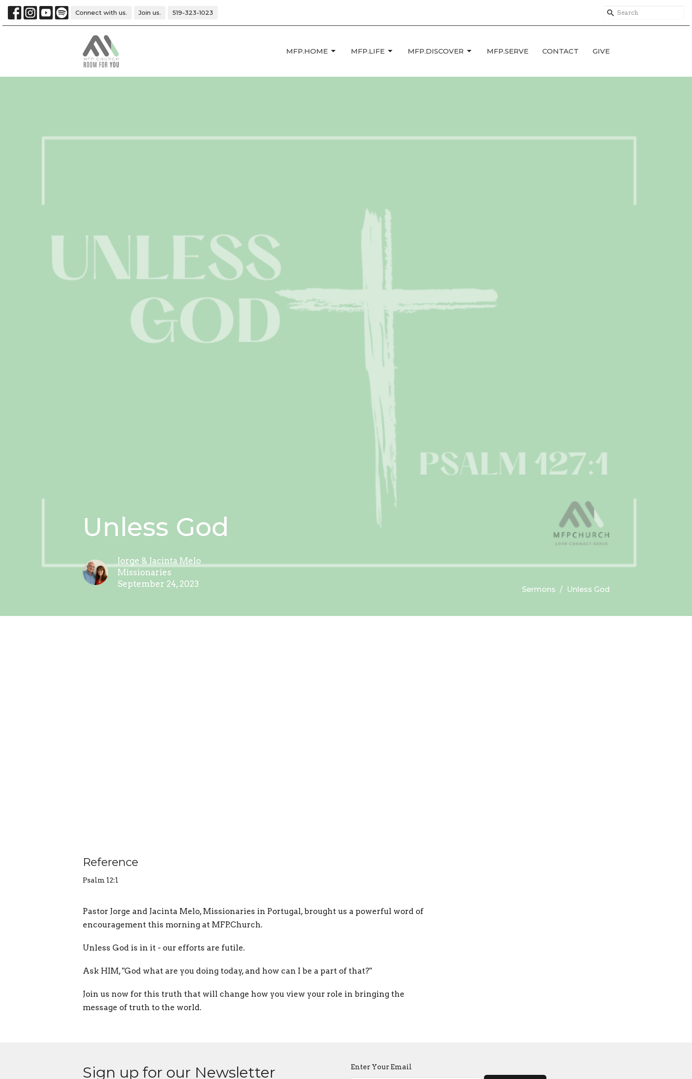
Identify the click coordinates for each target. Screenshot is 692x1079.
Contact (560, 51)
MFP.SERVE (507, 51)
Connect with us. (101, 12)
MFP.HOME (311, 51)
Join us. (150, 12)
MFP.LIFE (372, 51)
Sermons (539, 589)
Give (601, 51)
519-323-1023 (192, 12)
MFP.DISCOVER (440, 51)
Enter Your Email (381, 1067)
